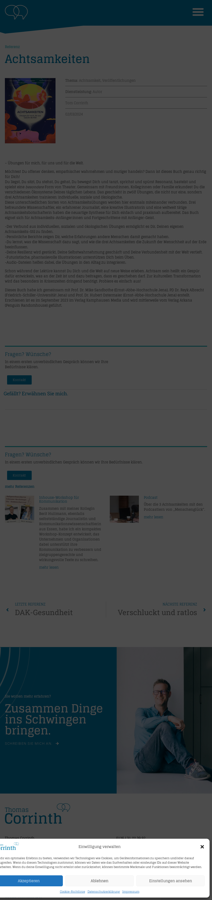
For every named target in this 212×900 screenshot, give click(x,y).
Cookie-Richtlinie (72, 891)
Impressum (130, 891)
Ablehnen (99, 881)
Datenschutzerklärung (104, 891)
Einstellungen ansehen (170, 881)
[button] (202, 846)
